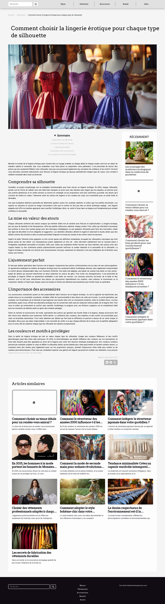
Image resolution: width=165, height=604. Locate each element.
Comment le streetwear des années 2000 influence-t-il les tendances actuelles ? (138, 282)
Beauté (125, 4)
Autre (146, 4)
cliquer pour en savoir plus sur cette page (24, 353)
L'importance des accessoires (62, 151)
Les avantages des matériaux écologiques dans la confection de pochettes (138, 170)
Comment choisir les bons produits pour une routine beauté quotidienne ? (138, 244)
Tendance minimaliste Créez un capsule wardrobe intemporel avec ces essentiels (129, 467)
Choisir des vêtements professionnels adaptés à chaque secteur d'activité (34, 511)
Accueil (11, 15)
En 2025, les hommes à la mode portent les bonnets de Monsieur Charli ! (33, 467)
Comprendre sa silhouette (62, 140)
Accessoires (105, 4)
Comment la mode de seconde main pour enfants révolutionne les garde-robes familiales (81, 467)
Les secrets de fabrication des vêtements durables (31, 554)
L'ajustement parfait (62, 147)
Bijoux (63, 4)
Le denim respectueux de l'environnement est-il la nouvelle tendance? (125, 511)
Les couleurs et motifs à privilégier (62, 154)
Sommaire (63, 135)
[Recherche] (20, 4)
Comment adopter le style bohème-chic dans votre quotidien (77, 511)
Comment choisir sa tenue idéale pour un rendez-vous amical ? (137, 207)
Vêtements (84, 4)
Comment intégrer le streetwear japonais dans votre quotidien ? (139, 319)
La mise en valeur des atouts (62, 143)
